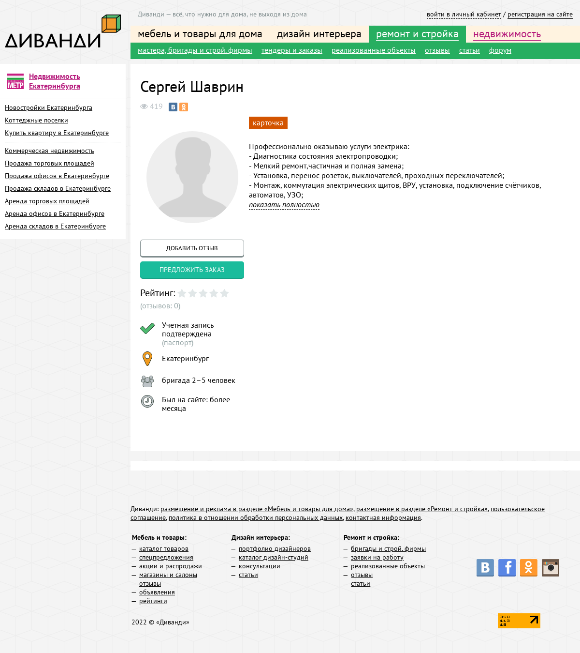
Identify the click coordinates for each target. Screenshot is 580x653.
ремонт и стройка (417, 33)
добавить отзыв (192, 248)
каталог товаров (163, 548)
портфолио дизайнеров (275, 548)
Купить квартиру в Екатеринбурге (57, 132)
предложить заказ (192, 269)
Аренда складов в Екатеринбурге (55, 226)
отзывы (437, 50)
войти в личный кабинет (464, 14)
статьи (469, 50)
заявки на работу (377, 557)
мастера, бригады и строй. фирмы (195, 50)
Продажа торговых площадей (49, 163)
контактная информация (383, 517)
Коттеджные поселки (36, 120)
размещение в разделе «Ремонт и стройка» (422, 508)
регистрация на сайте (540, 14)
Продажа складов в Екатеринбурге (58, 188)
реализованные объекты (374, 50)
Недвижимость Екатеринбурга (54, 81)
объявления (157, 592)
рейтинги (153, 600)
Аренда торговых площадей (47, 201)
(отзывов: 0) (160, 305)
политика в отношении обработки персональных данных (256, 517)
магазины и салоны (168, 574)
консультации (259, 566)
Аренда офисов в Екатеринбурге (54, 213)
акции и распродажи (170, 566)
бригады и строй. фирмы (388, 548)
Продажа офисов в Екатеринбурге (57, 175)
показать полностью (284, 204)
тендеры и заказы (291, 50)
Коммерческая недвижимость (49, 150)
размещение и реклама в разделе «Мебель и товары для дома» (256, 508)
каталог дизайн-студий (273, 557)
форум (500, 50)
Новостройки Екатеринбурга (48, 107)
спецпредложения (166, 557)
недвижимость (507, 33)
